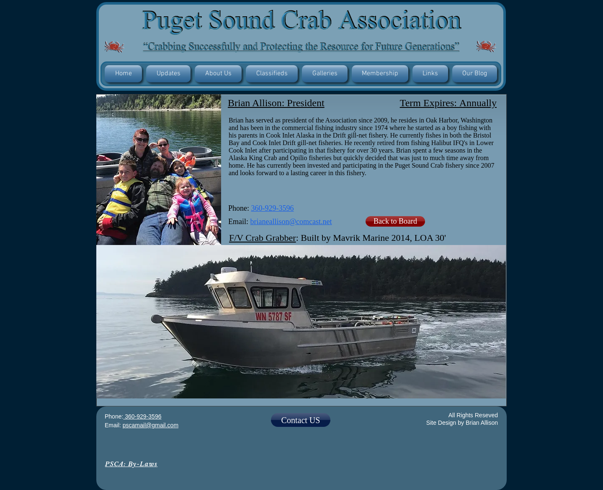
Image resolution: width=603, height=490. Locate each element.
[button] (168, 73)
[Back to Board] (395, 221)
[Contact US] (300, 420)
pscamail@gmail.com (150, 425)
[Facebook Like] (301, 456)
